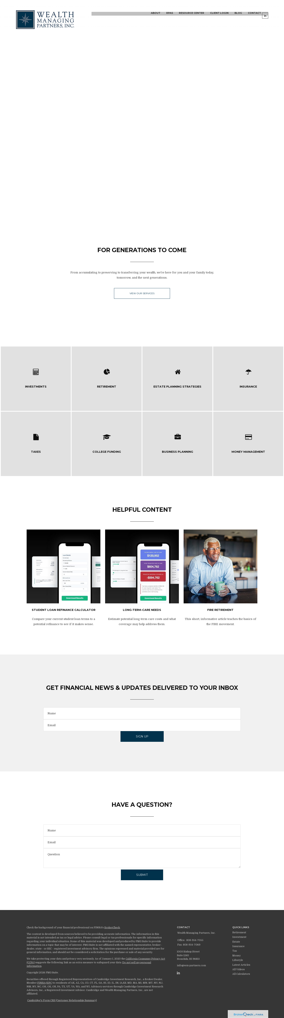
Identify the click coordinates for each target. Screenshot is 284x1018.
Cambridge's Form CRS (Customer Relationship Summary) (62, 1000)
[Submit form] (142, 874)
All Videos (238, 969)
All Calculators (241, 974)
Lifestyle (237, 960)
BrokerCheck (112, 927)
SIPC (49, 982)
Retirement (239, 932)
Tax (234, 950)
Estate (236, 941)
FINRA (41, 982)
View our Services (142, 293)
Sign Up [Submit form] (142, 736)
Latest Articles (241, 965)
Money (236, 955)
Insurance (238, 946)
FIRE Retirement (220, 610)
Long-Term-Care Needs (142, 610)
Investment (239, 937)
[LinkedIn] (178, 973)
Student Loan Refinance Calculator (63, 610)
